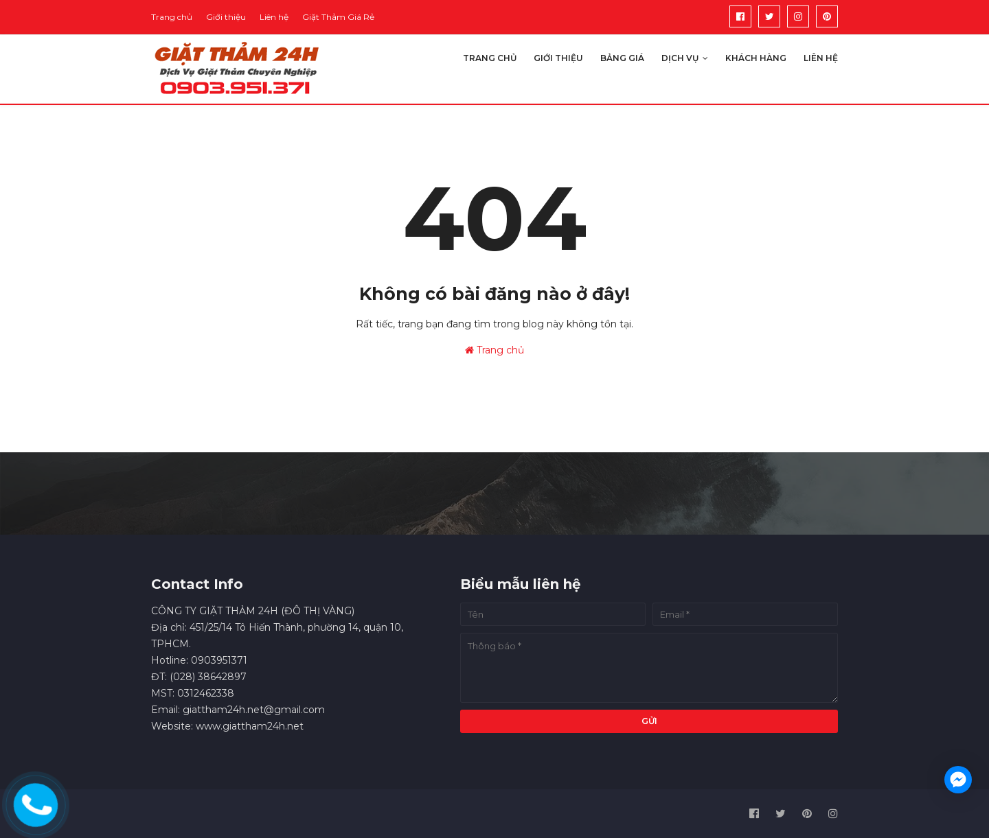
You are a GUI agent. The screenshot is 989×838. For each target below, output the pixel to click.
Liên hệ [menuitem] (821, 58)
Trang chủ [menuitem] (489, 58)
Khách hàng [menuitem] (755, 58)
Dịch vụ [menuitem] (679, 58)
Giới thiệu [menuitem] (558, 58)
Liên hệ (274, 17)
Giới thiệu (226, 17)
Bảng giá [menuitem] (622, 58)
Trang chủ (171, 17)
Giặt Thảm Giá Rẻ (338, 17)
